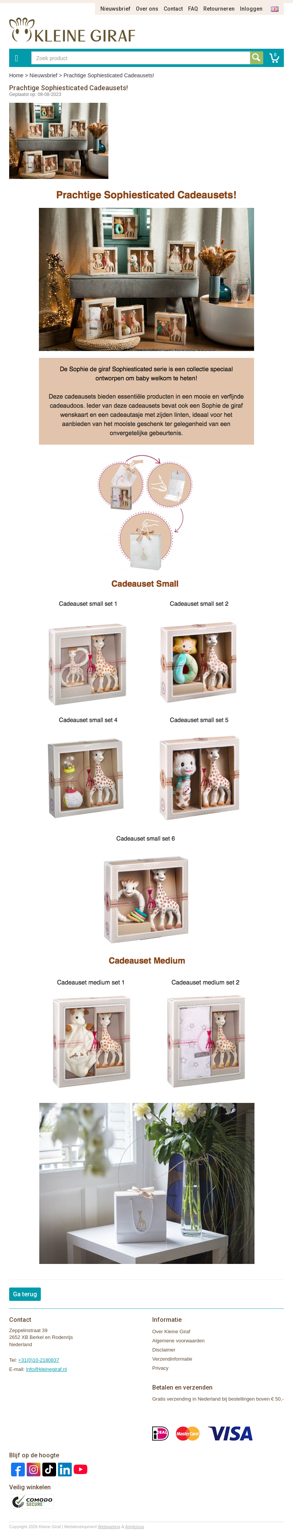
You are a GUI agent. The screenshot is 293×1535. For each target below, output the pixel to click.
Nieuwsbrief (115, 9)
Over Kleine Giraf (171, 1331)
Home (16, 75)
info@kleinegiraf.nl (46, 1369)
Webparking (109, 1526)
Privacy (160, 1368)
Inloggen (251, 9)
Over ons (147, 9)
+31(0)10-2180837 (38, 1360)
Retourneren (219, 9)
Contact (173, 9)
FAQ (193, 9)
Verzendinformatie (172, 1359)
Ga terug (25, 1294)
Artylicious (134, 1526)
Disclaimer (163, 1350)
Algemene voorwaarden (178, 1341)
